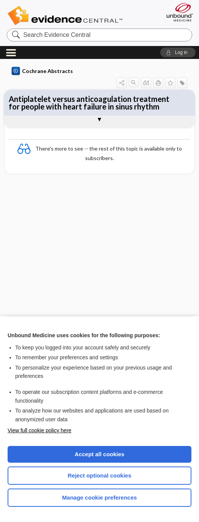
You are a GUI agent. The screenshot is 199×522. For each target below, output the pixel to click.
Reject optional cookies (99, 475)
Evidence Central (66, 15)
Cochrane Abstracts (42, 71)
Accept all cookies (100, 454)
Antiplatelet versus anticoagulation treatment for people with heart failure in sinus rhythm (89, 102)
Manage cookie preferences (99, 497)
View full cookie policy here (39, 430)
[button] (178, 52)
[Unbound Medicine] (177, 12)
